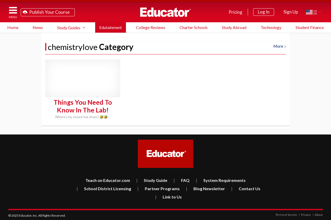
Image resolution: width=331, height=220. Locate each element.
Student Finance (310, 27)
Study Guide (151, 179)
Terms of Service (286, 214)
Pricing (235, 12)
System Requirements (221, 179)
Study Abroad (234, 27)
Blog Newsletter (205, 188)
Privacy (305, 214)
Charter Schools (193, 27)
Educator (165, 12)
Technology (271, 27)
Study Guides (68, 27)
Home (12, 27)
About (318, 214)
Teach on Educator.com (107, 179)
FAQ (182, 179)
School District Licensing (104, 188)
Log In (263, 12)
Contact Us (245, 188)
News (38, 27)
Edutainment (110, 27)
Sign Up (290, 12)
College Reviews (150, 27)
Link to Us (168, 196)
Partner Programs (158, 188)
